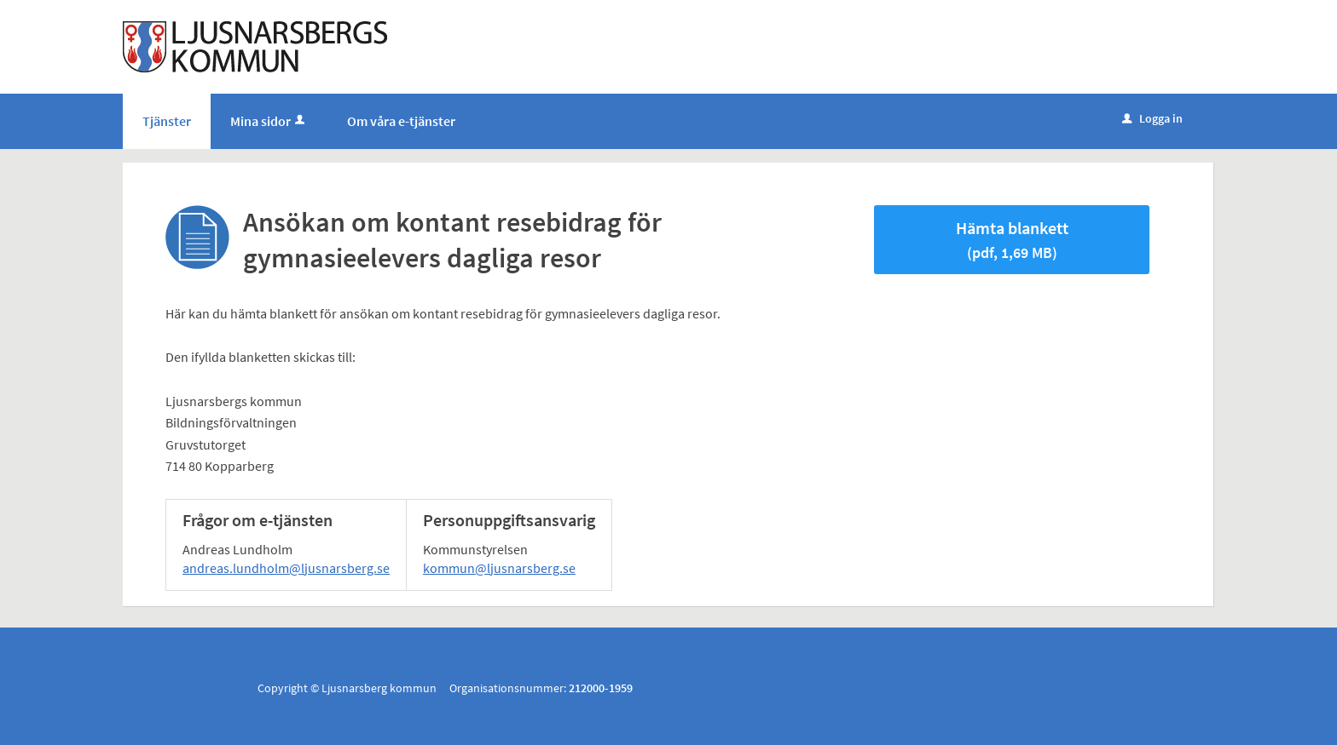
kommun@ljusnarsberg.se (499, 567)
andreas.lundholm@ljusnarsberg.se (286, 567)
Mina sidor (269, 120)
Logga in (1152, 118)
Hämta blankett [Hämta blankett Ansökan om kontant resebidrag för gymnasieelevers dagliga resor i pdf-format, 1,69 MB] (1012, 239)
